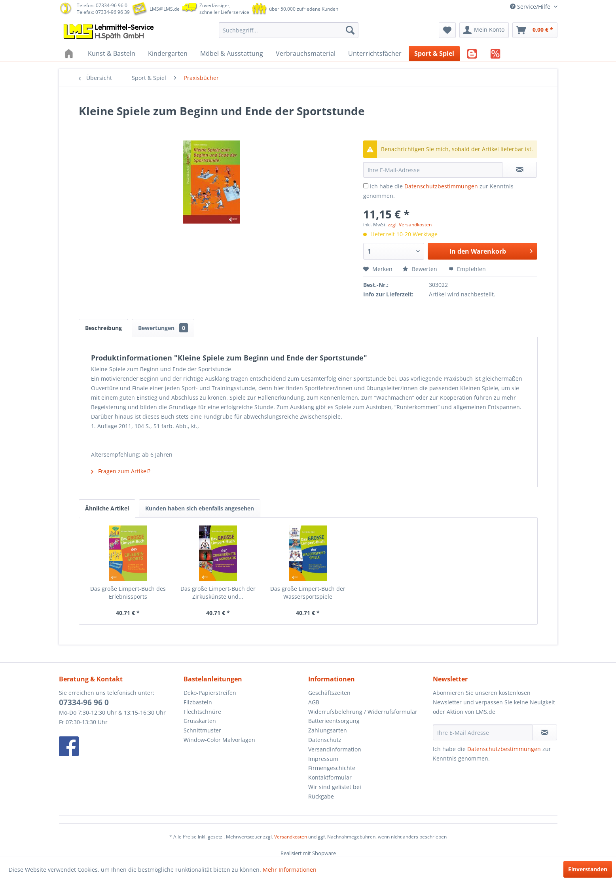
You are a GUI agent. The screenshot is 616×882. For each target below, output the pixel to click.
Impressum (323, 759)
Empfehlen (467, 269)
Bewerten (420, 269)
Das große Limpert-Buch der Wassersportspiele (307, 592)
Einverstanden (587, 869)
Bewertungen (163, 327)
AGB (313, 702)
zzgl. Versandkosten (410, 224)
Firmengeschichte (331, 768)
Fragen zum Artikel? (120, 471)
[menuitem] (288, 30)
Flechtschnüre (202, 711)
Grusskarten (200, 721)
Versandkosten (290, 836)
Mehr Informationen (290, 869)
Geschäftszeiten (329, 692)
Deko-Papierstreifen (210, 692)
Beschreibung (103, 328)
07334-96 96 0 (84, 702)
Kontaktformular (330, 777)
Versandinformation (334, 749)
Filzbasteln (198, 702)
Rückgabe (321, 796)
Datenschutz (324, 740)
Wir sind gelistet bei (334, 787)
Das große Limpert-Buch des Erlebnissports (128, 592)
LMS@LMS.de (165, 9)
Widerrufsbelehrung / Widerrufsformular (362, 711)
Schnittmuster (202, 730)
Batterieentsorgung (334, 721)
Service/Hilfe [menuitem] (531, 6)
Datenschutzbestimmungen (441, 186)
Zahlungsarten (327, 730)
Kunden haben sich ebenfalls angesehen (199, 508)
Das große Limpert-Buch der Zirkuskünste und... (218, 592)
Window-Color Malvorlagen (219, 740)
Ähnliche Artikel (107, 508)
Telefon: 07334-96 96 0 (102, 5)
